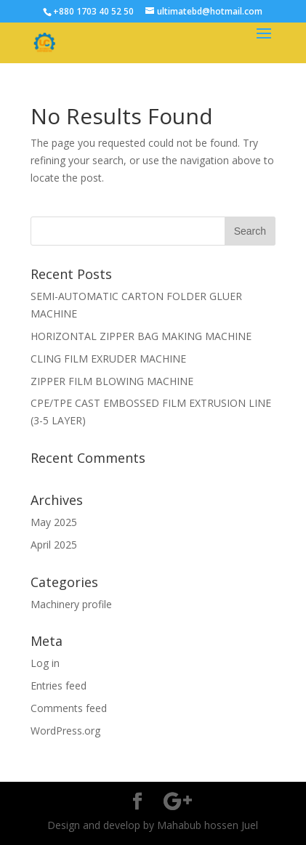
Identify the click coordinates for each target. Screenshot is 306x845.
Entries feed (58, 685)
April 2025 (54, 544)
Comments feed (69, 708)
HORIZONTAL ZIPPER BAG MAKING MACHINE (141, 336)
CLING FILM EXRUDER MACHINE (108, 358)
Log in (45, 663)
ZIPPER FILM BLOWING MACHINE (112, 381)
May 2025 (54, 522)
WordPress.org (65, 730)
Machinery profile (71, 604)
